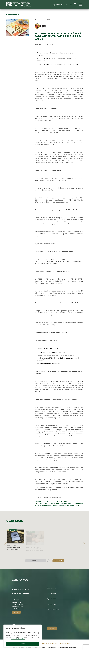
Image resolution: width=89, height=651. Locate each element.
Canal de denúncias (50, 643)
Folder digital (59, 4)
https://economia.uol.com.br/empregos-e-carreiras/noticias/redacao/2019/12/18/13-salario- (59, 503)
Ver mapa (16, 612)
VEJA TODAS (58, 560)
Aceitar (22, 644)
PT (67, 4)
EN (71, 4)
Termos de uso (66, 643)
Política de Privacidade (18, 639)
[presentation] (5, 544)
